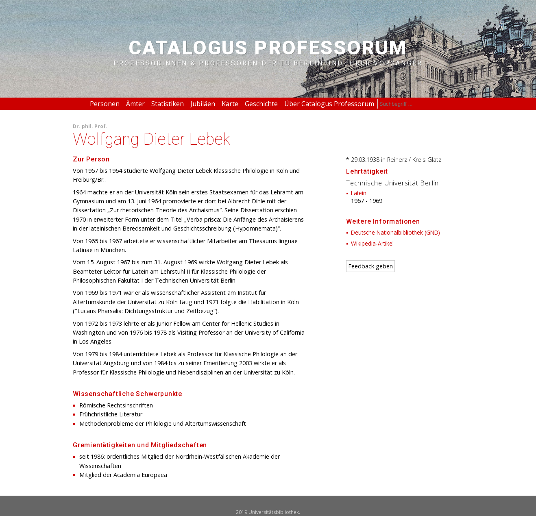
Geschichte (261, 103)
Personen (105, 103)
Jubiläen (202, 103)
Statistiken (167, 103)
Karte (230, 103)
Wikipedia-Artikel (372, 243)
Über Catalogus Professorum (329, 103)
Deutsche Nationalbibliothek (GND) (395, 232)
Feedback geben (370, 266)
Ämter (135, 103)
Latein (358, 193)
